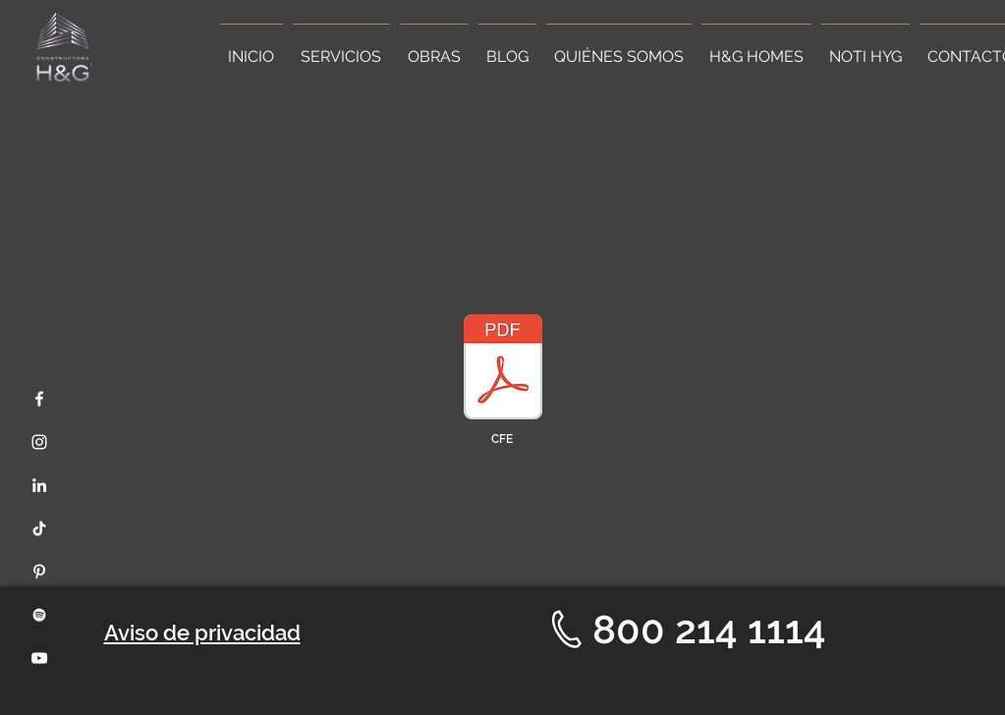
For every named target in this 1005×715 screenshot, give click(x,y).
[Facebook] (39, 399)
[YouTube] (39, 658)
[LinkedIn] (39, 485)
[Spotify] (39, 615)
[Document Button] (503, 369)
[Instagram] (39, 442)
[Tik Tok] (39, 528)
